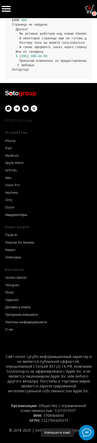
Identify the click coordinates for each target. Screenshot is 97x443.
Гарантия (11, 300)
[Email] (25, 108)
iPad (8, 148)
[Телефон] (34, 108)
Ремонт (10, 250)
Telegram (12, 285)
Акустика (11, 192)
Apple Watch (14, 163)
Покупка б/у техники (19, 242)
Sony (8, 200)
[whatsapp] (8, 108)
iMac (8, 178)
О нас (9, 329)
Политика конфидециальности (26, 322)
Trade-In (11, 235)
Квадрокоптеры (16, 215)
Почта (9, 292)
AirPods (11, 170)
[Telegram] (17, 108)
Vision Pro (12, 185)
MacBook (12, 155)
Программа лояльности (21, 314)
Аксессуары (13, 257)
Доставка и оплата (18, 307)
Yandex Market (16, 277)
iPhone (10, 141)
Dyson (9, 207)
